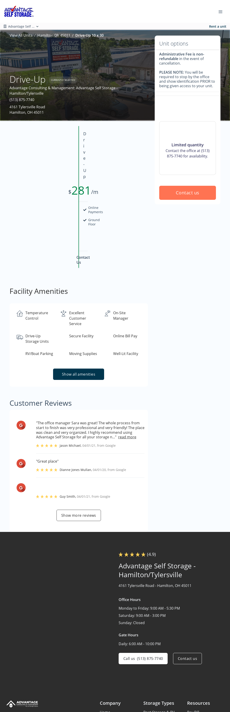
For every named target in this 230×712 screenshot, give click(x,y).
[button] (10, 691)
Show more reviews (78, 472)
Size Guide (196, 687)
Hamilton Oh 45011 (53, 35)
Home (105, 669)
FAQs (191, 678)
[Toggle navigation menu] (222, 11)
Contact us (187, 231)
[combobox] (43, 676)
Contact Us (109, 704)
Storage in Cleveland (160, 704)
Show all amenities (78, 331)
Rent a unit (217, 26)
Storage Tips (197, 695)
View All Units (21, 35)
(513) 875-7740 (22, 99)
